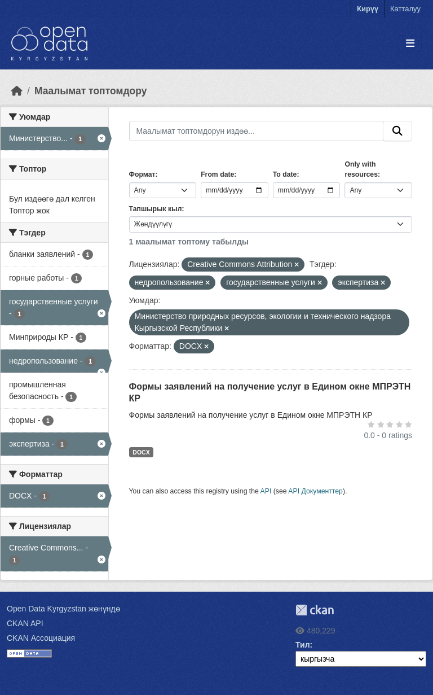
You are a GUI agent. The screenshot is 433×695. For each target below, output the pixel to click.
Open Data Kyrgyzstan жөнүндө (63, 608)
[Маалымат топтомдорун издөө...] (256, 131)
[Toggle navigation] (410, 44)
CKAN (314, 610)
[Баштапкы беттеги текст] (17, 91)
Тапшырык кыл (155, 209)
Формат (142, 174)
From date (217, 174)
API (266, 491)
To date (285, 174)
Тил (302, 644)
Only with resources (361, 169)
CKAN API (25, 623)
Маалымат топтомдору (90, 91)
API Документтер (315, 491)
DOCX (140, 452)
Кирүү (367, 9)
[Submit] (397, 131)
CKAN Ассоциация (41, 637)
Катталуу (405, 9)
